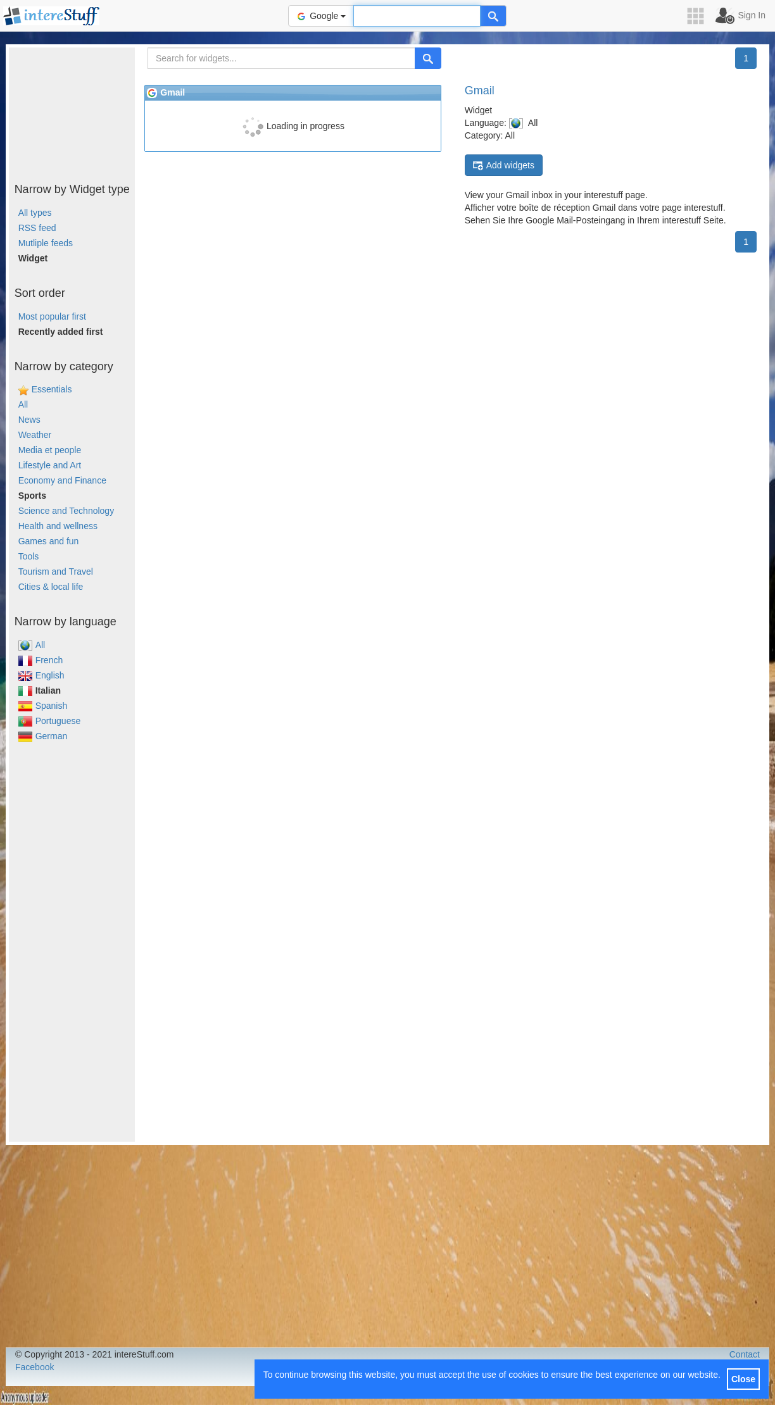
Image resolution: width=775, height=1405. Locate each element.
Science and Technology (66, 511)
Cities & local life (51, 587)
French (40, 660)
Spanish (43, 706)
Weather (35, 435)
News (29, 420)
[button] (700, 16)
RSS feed (37, 228)
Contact (744, 1354)
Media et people (50, 450)
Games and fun (48, 541)
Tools (28, 556)
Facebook (34, 1367)
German (43, 736)
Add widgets (503, 165)
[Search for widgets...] (281, 58)
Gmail (480, 90)
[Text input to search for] (417, 16)
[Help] (493, 16)
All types (35, 213)
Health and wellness (58, 526)
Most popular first (52, 316)
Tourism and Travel (55, 571)
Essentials (52, 389)
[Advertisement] (72, 110)
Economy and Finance (62, 480)
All (23, 404)
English (41, 675)
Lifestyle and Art (50, 465)
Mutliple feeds (45, 243)
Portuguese (49, 721)
